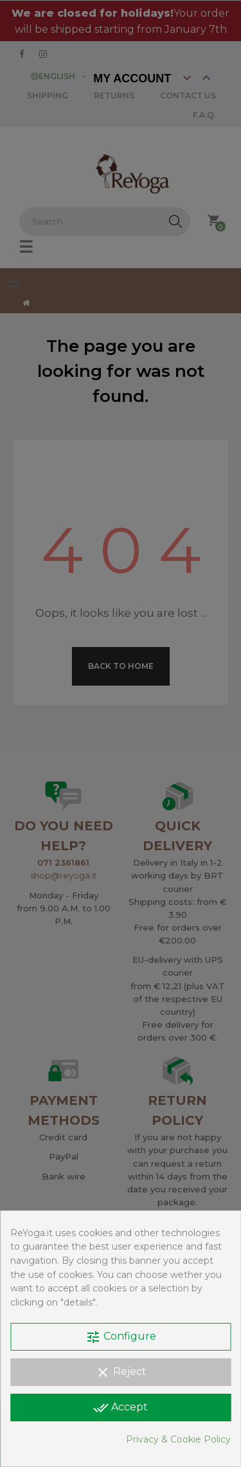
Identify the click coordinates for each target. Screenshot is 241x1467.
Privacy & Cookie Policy (178, 1439)
